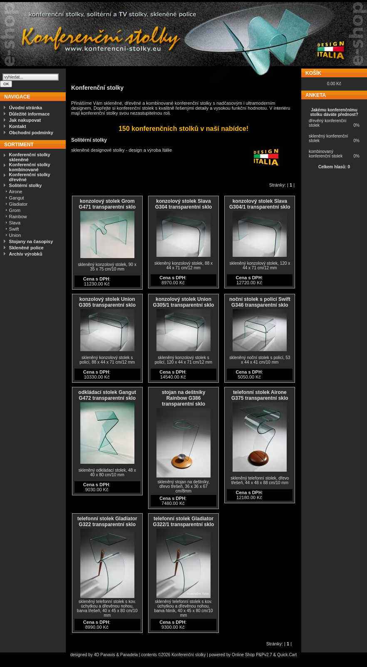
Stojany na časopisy (31, 241)
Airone (15, 191)
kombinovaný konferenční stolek (325, 153)
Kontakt (17, 126)
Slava (15, 222)
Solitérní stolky (25, 185)
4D (97, 654)
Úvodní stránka (25, 107)
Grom (15, 210)
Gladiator (18, 204)
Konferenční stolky (188, 654)
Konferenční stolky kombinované (29, 167)
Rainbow (18, 216)
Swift (14, 228)
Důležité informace (29, 113)
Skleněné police (26, 247)
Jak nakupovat (25, 120)
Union (15, 235)
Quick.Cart (287, 654)
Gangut (16, 197)
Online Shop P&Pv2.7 (252, 654)
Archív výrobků (25, 253)
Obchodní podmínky (31, 132)
